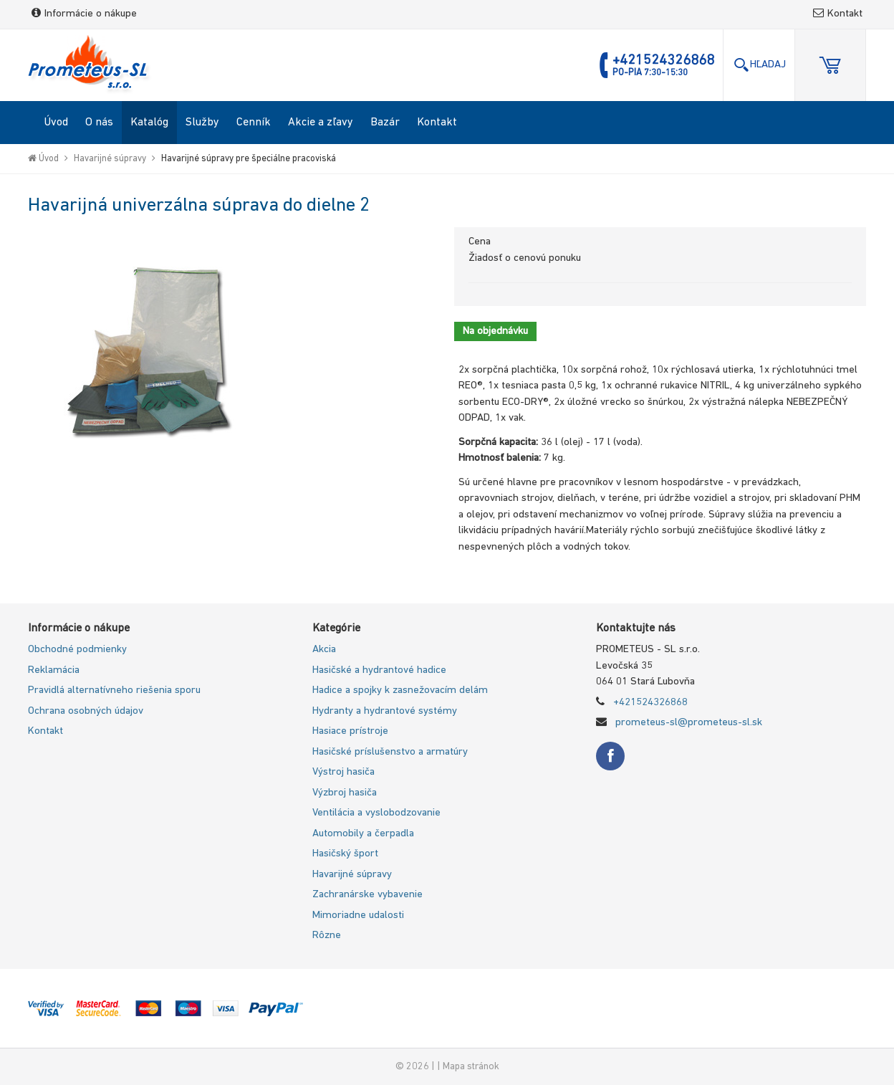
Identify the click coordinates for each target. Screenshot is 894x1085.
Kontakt (837, 14)
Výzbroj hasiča (344, 793)
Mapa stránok (471, 1066)
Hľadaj (759, 65)
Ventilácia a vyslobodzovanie (376, 813)
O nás (99, 122)
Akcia (324, 649)
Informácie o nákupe (84, 14)
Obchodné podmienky (77, 649)
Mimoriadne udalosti (358, 915)
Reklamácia (54, 670)
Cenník (253, 122)
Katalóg (149, 122)
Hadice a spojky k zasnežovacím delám (400, 690)
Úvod (56, 122)
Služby (202, 122)
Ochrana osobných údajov (85, 711)
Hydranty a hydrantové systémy (384, 711)
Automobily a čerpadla (363, 833)
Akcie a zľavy (320, 122)
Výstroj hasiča (343, 772)
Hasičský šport (345, 854)
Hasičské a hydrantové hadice (379, 670)
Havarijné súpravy (110, 158)
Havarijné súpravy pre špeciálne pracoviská (248, 158)
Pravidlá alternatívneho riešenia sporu (114, 690)
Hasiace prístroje (350, 731)
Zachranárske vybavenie (367, 894)
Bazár (385, 122)
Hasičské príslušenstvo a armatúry (390, 752)
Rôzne (326, 935)
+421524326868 (650, 702)
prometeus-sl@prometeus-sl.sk (688, 722)
